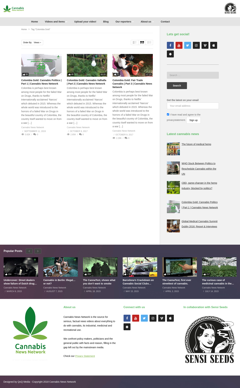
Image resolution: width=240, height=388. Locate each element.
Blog (106, 21)
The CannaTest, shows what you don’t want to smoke (99, 282)
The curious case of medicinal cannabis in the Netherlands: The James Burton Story (217, 282)
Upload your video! (85, 21)
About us (147, 21)
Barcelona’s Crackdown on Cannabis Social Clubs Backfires (138, 282)
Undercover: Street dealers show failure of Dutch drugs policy (20, 282)
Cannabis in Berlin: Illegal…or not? (59, 282)
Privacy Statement (85, 356)
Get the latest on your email (183, 100)
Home (34, 21)
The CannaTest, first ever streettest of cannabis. (176, 282)
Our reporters (125, 21)
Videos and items (56, 21)
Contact (165, 21)
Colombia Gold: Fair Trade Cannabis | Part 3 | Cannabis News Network (132, 84)
